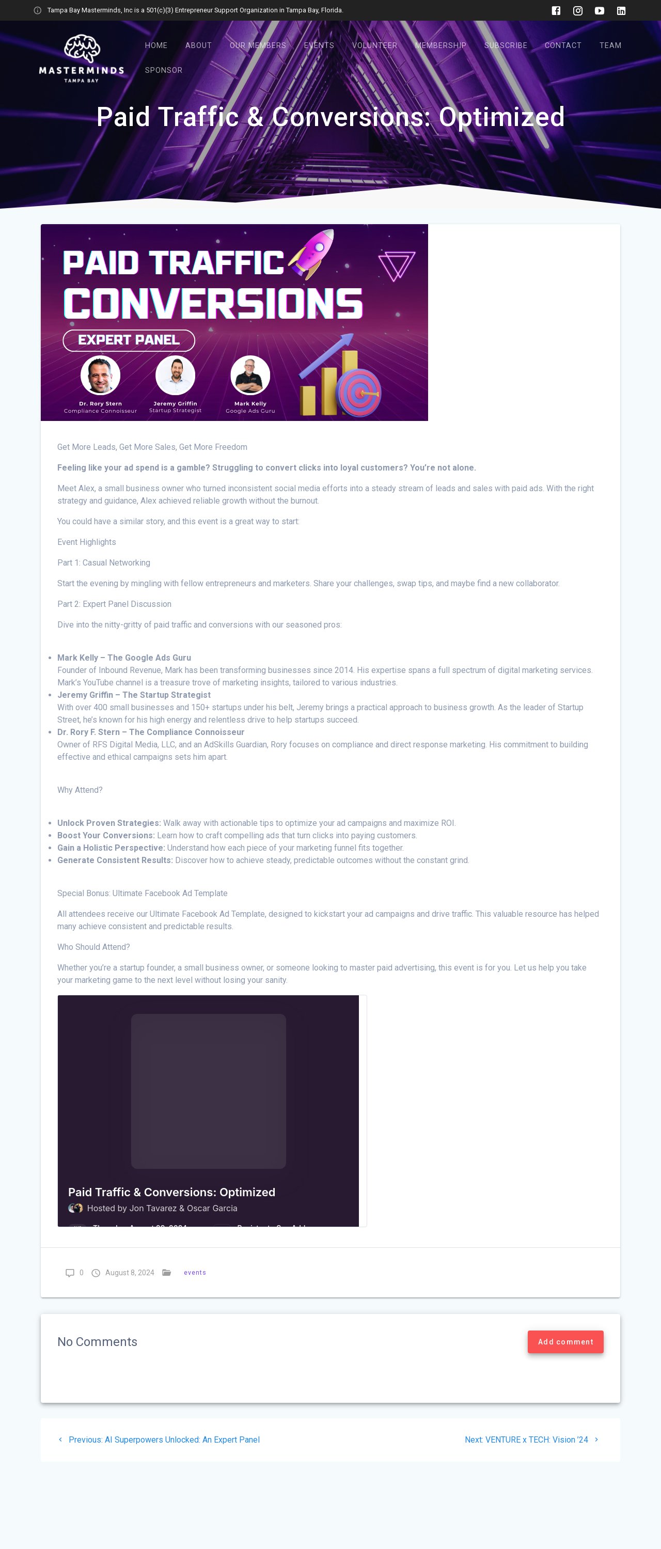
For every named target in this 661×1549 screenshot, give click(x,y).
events (195, 1272)
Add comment (565, 1342)
